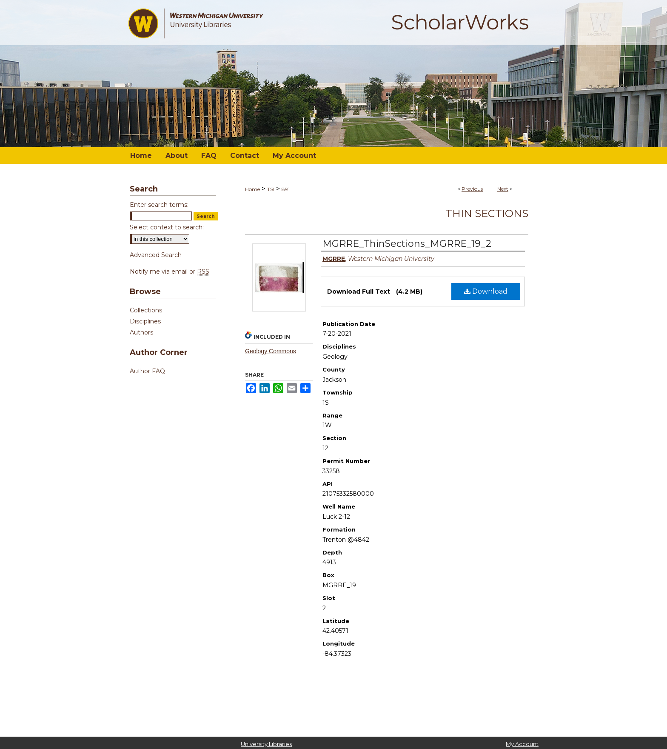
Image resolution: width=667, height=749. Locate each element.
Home (252, 189)
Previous (472, 189)
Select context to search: (167, 227)
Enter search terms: (159, 205)
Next (502, 189)
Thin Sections (486, 213)
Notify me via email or (169, 271)
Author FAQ (147, 371)
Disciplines (145, 321)
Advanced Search (156, 255)
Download (485, 291)
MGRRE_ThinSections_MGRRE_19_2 (406, 243)
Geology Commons (270, 351)
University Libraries (266, 743)
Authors (141, 332)
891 (286, 189)
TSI (270, 189)
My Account (522, 743)
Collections (146, 310)
